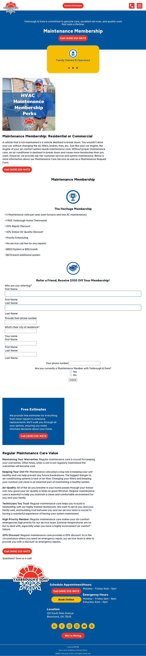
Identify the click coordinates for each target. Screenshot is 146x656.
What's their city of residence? (22, 327)
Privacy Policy (82, 650)
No (73, 375)
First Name (11, 289)
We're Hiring (73, 635)
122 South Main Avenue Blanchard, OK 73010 (60, 615)
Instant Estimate (73, 5)
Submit (73, 380)
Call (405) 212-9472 (73, 38)
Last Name (11, 302)
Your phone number (57, 363)
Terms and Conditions (67, 650)
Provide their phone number (21, 318)
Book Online (66, 599)
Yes (73, 371)
